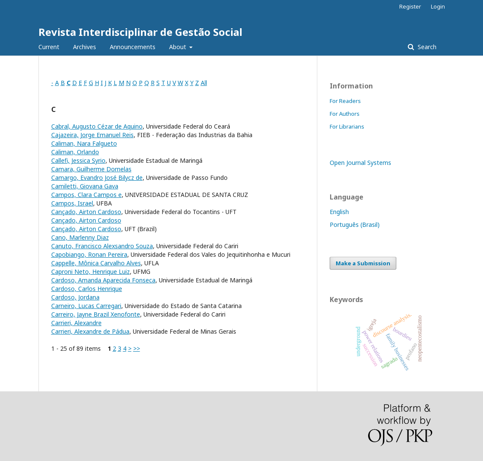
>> (136, 348)
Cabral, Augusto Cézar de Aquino (97, 126)
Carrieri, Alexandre (76, 323)
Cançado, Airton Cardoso (86, 212)
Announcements (132, 47)
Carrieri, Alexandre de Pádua (90, 331)
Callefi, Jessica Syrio (78, 160)
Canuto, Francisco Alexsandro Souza (102, 246)
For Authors (345, 113)
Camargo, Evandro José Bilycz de (97, 177)
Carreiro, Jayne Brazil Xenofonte (95, 314)
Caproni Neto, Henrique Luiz (90, 271)
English (339, 212)
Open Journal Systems (360, 163)
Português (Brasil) (355, 224)
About (178, 47)
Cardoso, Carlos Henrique (86, 289)
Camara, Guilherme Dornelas (91, 169)
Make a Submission (363, 263)
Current (48, 47)
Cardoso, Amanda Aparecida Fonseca (103, 280)
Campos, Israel (72, 203)
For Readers (345, 101)
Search (426, 47)
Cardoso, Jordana (75, 297)
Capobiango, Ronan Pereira (89, 254)
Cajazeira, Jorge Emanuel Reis (92, 135)
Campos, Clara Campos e (86, 195)
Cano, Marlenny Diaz (80, 237)
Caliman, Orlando (75, 152)
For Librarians (347, 126)
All (204, 83)
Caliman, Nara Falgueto (84, 143)
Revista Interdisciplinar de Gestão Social (140, 32)
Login (438, 6)
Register (410, 6)
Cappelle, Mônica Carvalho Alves (96, 263)
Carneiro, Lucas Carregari (86, 306)
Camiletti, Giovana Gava (84, 186)
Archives (84, 47)
